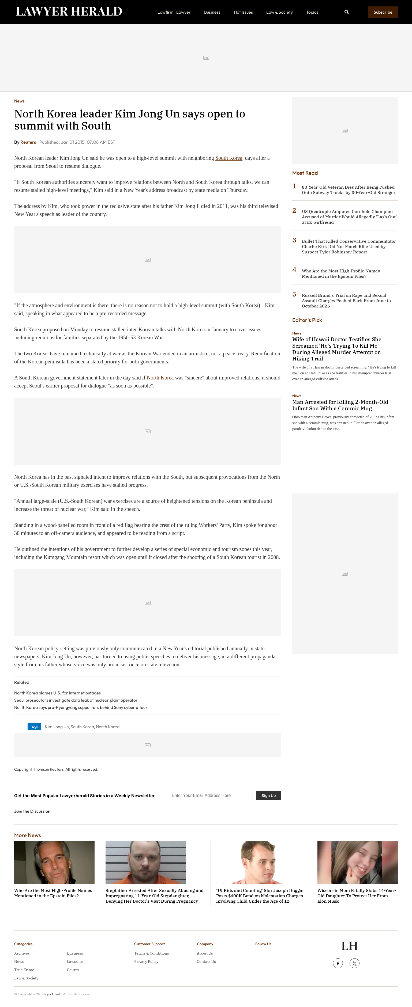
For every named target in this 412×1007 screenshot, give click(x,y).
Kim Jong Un (57, 726)
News (19, 101)
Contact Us (206, 961)
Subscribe (383, 12)
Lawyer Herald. (51, 994)
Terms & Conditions (151, 953)
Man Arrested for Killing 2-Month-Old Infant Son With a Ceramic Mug (340, 405)
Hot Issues (243, 12)
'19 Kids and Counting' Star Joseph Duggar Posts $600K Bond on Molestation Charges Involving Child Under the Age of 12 (260, 896)
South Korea (228, 158)
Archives (22, 953)
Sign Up (269, 795)
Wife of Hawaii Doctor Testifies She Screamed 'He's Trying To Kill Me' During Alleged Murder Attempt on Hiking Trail (336, 349)
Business (212, 12)
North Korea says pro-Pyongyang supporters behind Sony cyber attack (81, 707)
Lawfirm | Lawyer (174, 12)
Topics (312, 12)
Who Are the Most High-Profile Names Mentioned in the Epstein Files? (341, 273)
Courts (73, 969)
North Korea (160, 378)
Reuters (28, 142)
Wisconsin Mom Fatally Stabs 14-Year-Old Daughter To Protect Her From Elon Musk (356, 896)
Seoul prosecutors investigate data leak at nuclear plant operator (76, 700)
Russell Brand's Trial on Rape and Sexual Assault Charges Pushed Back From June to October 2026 (346, 300)
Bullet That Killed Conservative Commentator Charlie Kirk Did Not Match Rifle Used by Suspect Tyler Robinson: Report (349, 246)
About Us (205, 953)
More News (27, 835)
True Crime (24, 969)
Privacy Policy (146, 961)
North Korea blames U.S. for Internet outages (57, 693)
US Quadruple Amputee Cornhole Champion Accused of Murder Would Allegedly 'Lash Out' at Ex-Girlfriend (349, 217)
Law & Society (279, 12)
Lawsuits (75, 961)
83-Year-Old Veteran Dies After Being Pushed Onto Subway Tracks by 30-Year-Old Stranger (348, 189)
